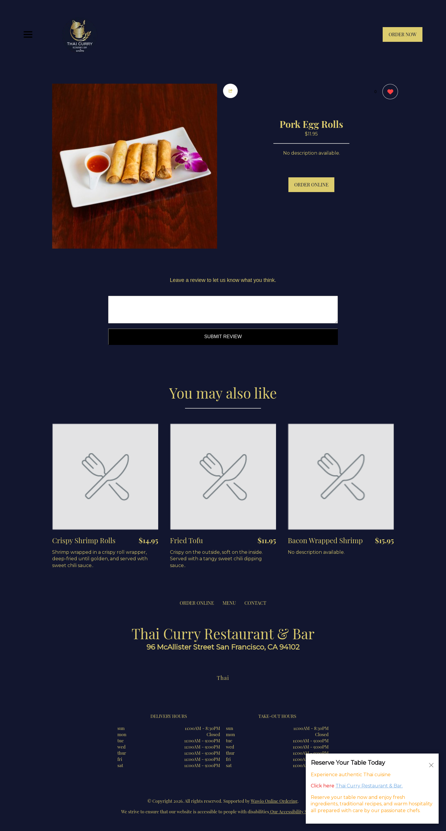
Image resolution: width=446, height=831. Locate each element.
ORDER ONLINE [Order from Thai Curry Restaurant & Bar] (197, 603)
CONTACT (255, 603)
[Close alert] (431, 764)
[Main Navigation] (28, 34)
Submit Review (223, 336)
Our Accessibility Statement (297, 812)
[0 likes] (388, 92)
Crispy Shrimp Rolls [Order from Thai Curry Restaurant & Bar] (83, 540)
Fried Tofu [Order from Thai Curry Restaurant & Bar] (186, 540)
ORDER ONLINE (311, 184)
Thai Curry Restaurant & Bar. (369, 786)
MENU (229, 603)
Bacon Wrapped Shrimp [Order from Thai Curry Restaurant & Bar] (325, 540)
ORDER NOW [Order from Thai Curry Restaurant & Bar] (403, 34)
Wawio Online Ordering (274, 801)
